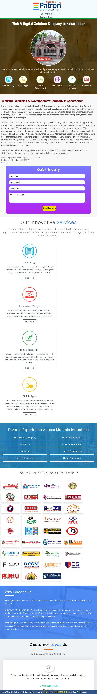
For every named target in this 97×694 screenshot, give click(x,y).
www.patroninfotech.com (54, 673)
